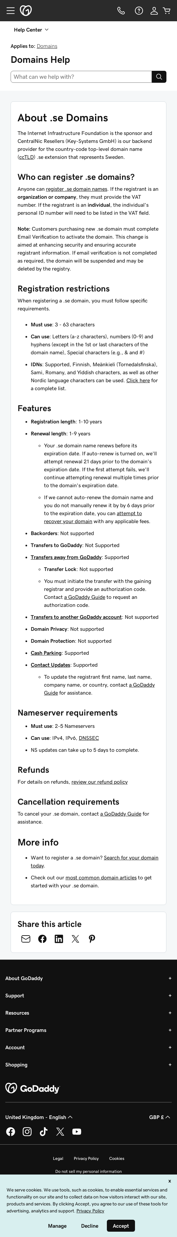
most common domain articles (101, 877)
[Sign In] (154, 10)
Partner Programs (25, 1030)
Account (15, 1047)
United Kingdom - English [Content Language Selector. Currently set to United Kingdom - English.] (39, 1117)
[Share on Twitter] (75, 939)
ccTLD (26, 157)
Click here (138, 380)
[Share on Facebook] (42, 939)
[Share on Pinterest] (92, 939)
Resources (17, 1012)
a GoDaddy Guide (84, 597)
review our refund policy (99, 781)
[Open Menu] (8, 10)
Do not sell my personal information (88, 1171)
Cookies (116, 1158)
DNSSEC (89, 737)
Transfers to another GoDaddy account (76, 616)
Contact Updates (50, 664)
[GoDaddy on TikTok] (43, 1135)
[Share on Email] (26, 939)
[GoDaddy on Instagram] (27, 1135)
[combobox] (81, 77)
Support (14, 995)
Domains (47, 46)
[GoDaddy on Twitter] (60, 1135)
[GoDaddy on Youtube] (76, 1135)
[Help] (138, 10)
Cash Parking (46, 652)
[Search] (159, 77)
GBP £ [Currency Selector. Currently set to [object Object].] (160, 1117)
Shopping (16, 1064)
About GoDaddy (24, 978)
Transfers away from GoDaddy (66, 557)
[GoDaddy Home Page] (32, 1088)
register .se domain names (76, 188)
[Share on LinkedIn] (59, 939)
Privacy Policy (86, 1158)
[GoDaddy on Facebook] (10, 1135)
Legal (58, 1158)
